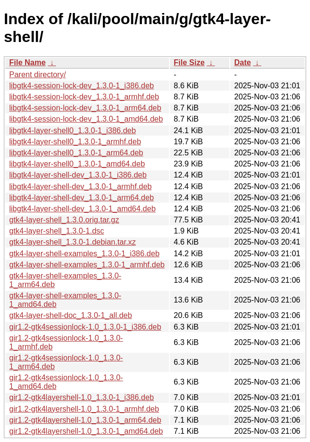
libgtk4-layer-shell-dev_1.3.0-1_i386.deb (78, 175)
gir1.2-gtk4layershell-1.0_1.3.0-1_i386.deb (81, 397)
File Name (27, 62)
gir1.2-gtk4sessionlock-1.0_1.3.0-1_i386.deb (85, 327)
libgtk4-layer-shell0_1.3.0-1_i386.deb (72, 130)
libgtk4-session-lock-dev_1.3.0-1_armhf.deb (84, 97)
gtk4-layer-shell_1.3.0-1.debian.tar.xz (72, 242)
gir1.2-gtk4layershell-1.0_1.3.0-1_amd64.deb (86, 431)
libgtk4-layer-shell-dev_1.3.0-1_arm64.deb (81, 197)
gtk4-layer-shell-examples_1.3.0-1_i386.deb (84, 253)
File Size (189, 62)
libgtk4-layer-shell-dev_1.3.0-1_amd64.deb (82, 209)
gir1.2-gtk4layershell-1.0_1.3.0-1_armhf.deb (84, 409)
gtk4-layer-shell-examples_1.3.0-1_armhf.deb (87, 265)
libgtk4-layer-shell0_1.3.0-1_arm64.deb (76, 153)
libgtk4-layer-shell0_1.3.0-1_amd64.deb (77, 164)
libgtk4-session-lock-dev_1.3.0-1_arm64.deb (85, 108)
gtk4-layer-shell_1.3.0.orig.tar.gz (64, 220)
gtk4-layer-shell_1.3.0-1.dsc (56, 231)
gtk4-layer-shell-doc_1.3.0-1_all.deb (70, 315)
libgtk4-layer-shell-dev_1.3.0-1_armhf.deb (80, 186)
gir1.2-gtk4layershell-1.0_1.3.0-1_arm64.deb (85, 420)
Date (242, 62)
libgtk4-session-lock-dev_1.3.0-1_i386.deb (81, 86)
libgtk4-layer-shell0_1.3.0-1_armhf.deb (75, 142)
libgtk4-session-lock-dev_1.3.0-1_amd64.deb (86, 119)
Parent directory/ (37, 74)
